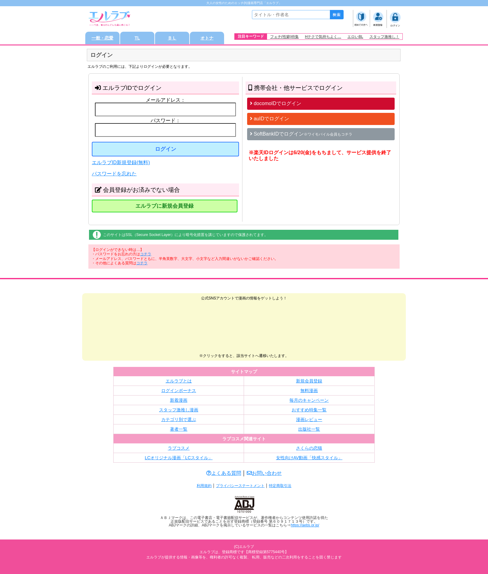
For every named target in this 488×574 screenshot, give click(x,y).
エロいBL (355, 37)
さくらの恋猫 (309, 448)
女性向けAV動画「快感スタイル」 (309, 457)
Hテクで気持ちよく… (323, 37)
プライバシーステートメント (240, 486)
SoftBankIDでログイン (301, 134)
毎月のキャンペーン (309, 400)
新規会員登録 (309, 380)
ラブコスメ (179, 448)
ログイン (165, 149)
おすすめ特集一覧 (309, 409)
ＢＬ (172, 37)
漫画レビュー (309, 419)
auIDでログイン (269, 118)
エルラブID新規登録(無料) (121, 162)
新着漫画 (178, 400)
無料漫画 (309, 390)
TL (137, 37)
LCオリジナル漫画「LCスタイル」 (179, 457)
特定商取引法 (280, 486)
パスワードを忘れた (114, 173)
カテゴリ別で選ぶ (178, 419)
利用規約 (204, 486)
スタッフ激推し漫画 (178, 409)
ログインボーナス (178, 390)
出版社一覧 (309, 429)
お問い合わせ (264, 473)
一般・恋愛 (102, 37)
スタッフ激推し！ (384, 37)
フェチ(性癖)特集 (284, 37)
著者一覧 (178, 429)
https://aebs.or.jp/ (305, 525)
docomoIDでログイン (275, 103)
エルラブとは (179, 380)
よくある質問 (223, 473)
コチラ (145, 254)
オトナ (207, 37)
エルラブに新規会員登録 (164, 206)
